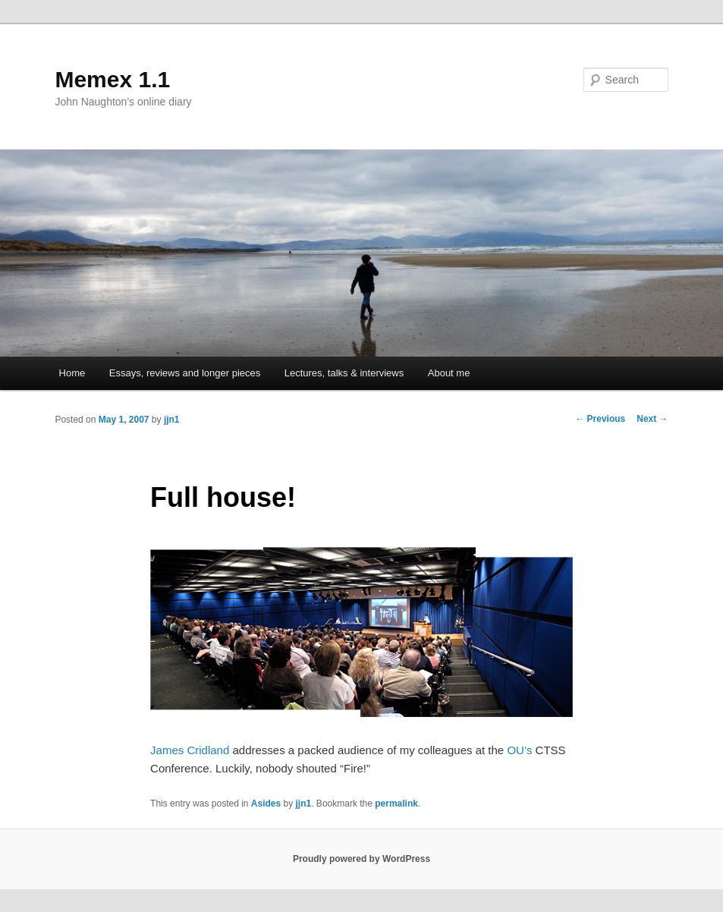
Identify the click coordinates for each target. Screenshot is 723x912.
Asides (266, 803)
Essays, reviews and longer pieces (184, 373)
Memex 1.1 (112, 79)
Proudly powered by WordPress (361, 859)
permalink (396, 803)
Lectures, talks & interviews (344, 373)
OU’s (519, 750)
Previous (600, 419)
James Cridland (189, 750)
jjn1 (172, 419)
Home (72, 373)
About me (449, 373)
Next (652, 419)
